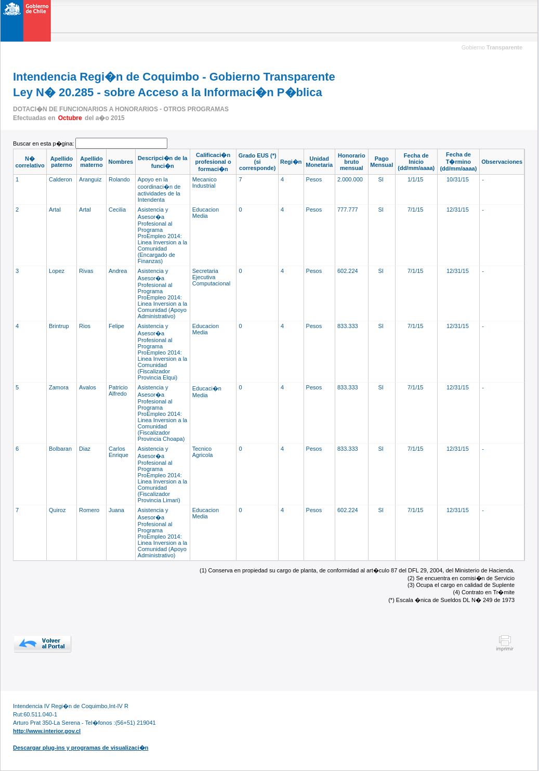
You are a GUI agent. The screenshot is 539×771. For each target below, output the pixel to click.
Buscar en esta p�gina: (44, 143)
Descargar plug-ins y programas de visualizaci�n (80, 747)
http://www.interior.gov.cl (47, 731)
